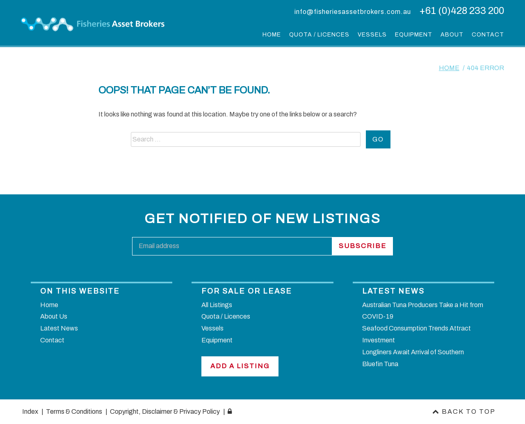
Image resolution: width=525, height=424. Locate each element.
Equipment (413, 35)
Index (29, 411)
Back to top (465, 411)
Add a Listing (239, 365)
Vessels (372, 35)
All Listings (216, 304)
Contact (488, 35)
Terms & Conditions (73, 411)
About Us (53, 316)
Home (271, 35)
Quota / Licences (319, 35)
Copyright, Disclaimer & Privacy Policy (164, 411)
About (452, 35)
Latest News (59, 328)
